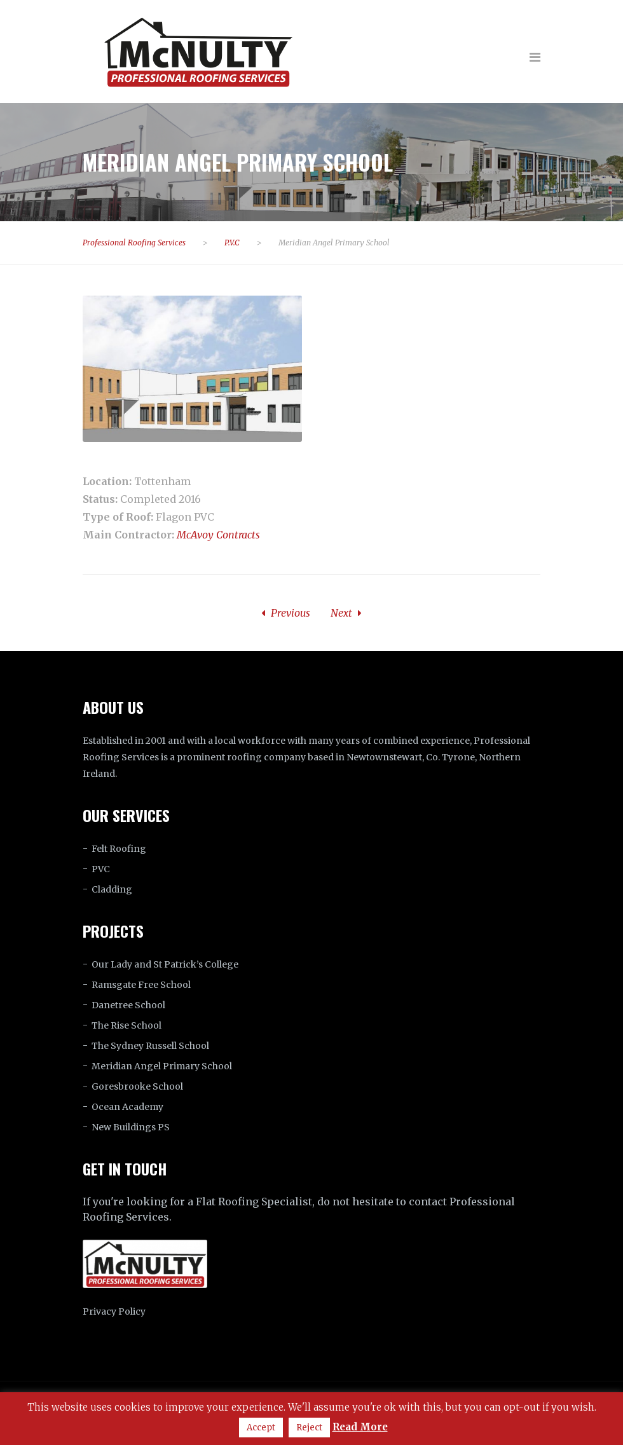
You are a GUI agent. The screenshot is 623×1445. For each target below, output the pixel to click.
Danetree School (128, 1005)
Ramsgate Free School (141, 984)
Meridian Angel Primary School (162, 1066)
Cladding (112, 889)
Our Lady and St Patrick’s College (165, 964)
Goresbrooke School (137, 1086)
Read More (360, 1427)
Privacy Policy (114, 1311)
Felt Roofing (119, 848)
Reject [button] (309, 1427)
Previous (285, 612)
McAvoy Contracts (218, 534)
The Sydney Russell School (150, 1045)
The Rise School (126, 1025)
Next (346, 612)
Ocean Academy (127, 1107)
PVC (101, 869)
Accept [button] (261, 1427)
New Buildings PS (131, 1127)
